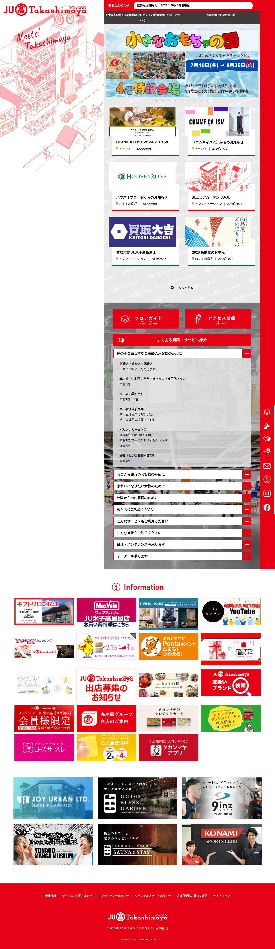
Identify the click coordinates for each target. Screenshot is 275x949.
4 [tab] (175, 101)
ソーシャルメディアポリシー (155, 895)
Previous (114, 63)
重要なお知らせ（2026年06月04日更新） (164, 5)
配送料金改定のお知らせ (221, 14)
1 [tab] (156, 101)
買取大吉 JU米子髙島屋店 (136, 252)
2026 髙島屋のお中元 (208, 252)
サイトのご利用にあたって (69, 895)
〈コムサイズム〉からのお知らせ (217, 142)
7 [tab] (195, 101)
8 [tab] (201, 101)
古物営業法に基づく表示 (201, 895)
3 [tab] (169, 101)
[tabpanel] (182, 63)
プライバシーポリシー (112, 895)
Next (249, 63)
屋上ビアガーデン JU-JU (211, 197)
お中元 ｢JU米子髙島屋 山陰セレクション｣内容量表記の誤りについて (143, 17)
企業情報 (35, 895)
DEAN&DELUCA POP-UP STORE (142, 142)
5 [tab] (182, 101)
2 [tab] (163, 101)
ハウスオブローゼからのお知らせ (142, 197)
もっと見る (182, 288)
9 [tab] (208, 101)
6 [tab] (188, 101)
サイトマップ (237, 895)
